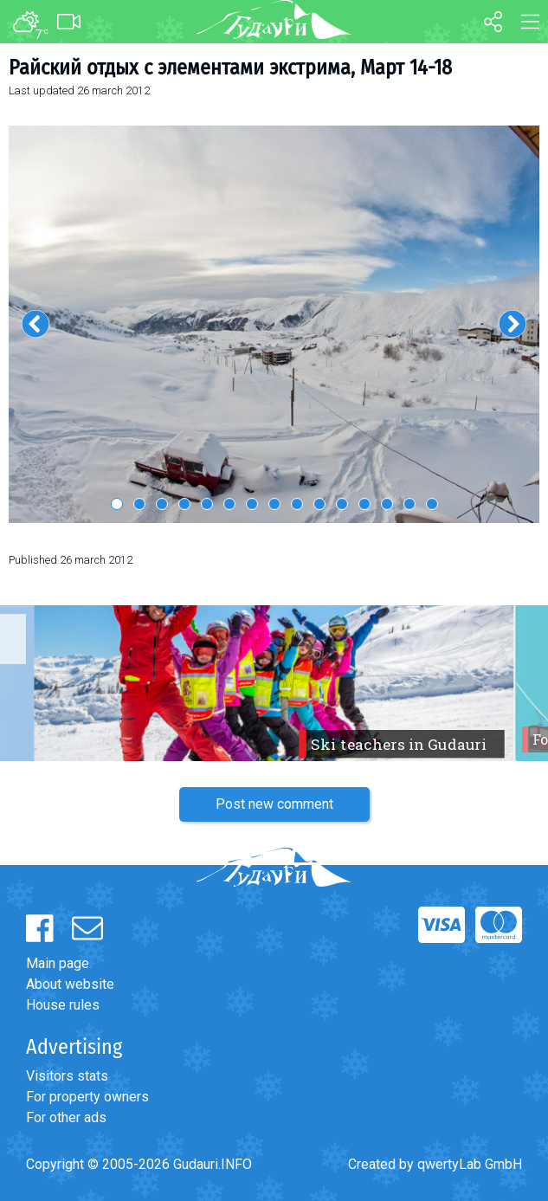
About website (70, 984)
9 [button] (297, 504)
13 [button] (387, 504)
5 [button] (207, 504)
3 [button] (162, 504)
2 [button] (139, 504)
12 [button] (364, 504)
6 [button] (229, 504)
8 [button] (274, 504)
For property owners (87, 1096)
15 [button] (432, 504)
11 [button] (342, 504)
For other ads (66, 1117)
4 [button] (184, 504)
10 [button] (319, 504)
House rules (63, 1005)
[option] (274, 325)
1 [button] (117, 504)
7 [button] (252, 504)
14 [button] (409, 504)
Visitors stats (67, 1076)
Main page (57, 963)
